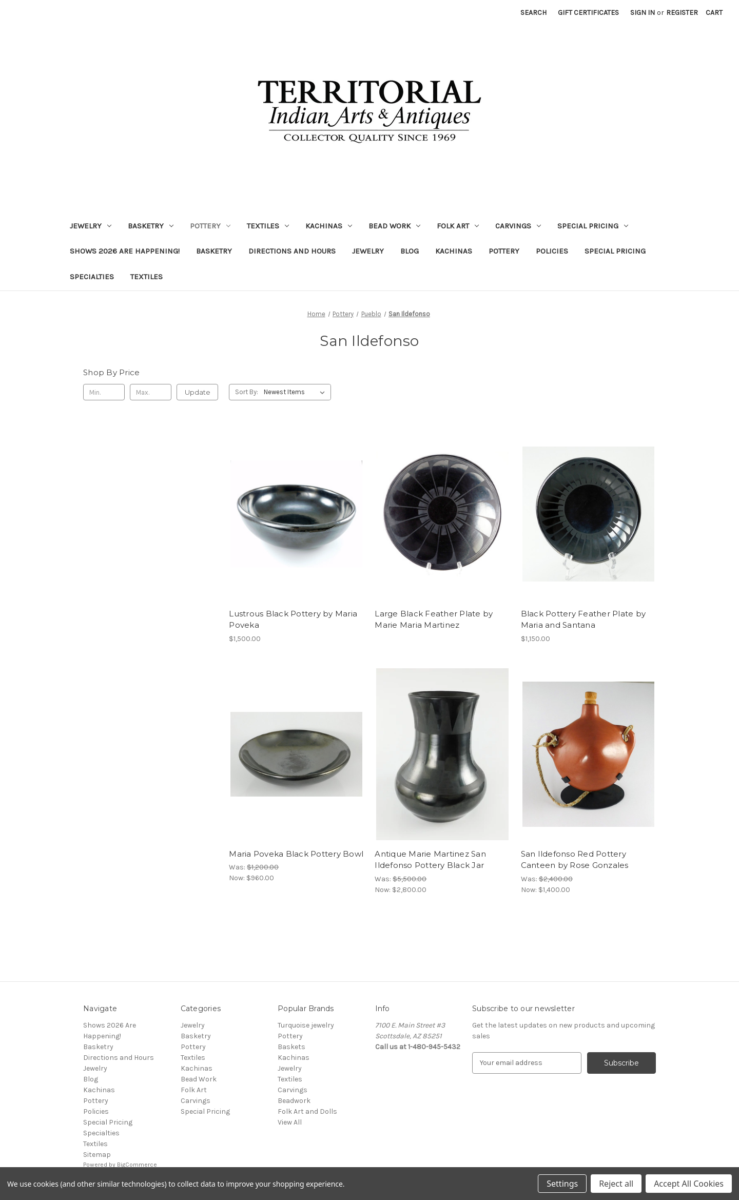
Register (682, 12)
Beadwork (294, 1100)
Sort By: (246, 392)
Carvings (518, 225)
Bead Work (394, 225)
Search (533, 12)
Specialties (92, 276)
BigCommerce (137, 1164)
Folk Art (458, 225)
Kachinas (328, 225)
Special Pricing (592, 225)
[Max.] (150, 392)
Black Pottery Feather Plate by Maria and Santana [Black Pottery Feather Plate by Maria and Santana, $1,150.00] (583, 619)
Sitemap (97, 1154)
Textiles (268, 225)
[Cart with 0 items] (714, 12)
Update (197, 392)
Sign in (642, 12)
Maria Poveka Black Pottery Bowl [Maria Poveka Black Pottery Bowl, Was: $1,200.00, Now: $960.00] (296, 854)
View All (290, 1122)
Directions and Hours (292, 251)
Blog (409, 251)
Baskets (291, 1046)
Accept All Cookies (689, 1183)
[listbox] (296, 392)
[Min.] (104, 392)
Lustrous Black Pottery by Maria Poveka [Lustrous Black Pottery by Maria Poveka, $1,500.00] (293, 619)
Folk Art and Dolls (307, 1111)
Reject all (616, 1183)
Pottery (210, 225)
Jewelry (90, 225)
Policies (552, 251)
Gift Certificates (588, 12)
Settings (562, 1183)
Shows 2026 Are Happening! (125, 251)
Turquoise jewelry (306, 1025)
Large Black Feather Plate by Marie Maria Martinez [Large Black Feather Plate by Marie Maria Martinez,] (434, 619)
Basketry (150, 225)
